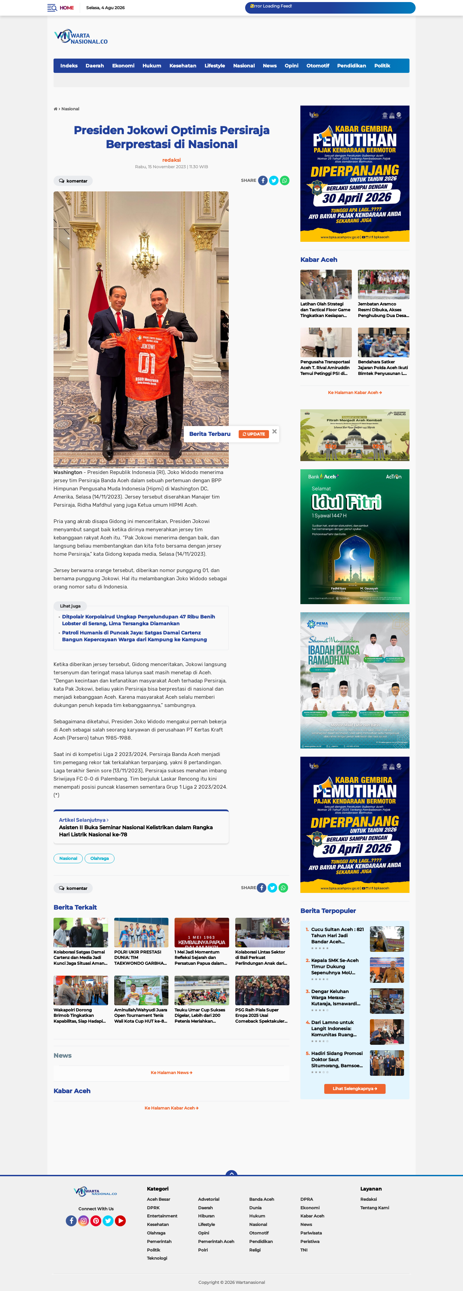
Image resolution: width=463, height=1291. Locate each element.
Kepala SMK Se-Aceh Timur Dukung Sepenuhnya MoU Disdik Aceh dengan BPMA (335, 967)
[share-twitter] (274, 180)
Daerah (95, 66)
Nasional (244, 66)
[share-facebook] (263, 180)
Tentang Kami (374, 1207)
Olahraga (99, 858)
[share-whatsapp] (284, 180)
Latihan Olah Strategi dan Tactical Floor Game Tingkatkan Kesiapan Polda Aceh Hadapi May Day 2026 (325, 309)
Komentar (73, 180)
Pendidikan (351, 66)
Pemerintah (159, 1241)
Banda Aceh (261, 1199)
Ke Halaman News (172, 1072)
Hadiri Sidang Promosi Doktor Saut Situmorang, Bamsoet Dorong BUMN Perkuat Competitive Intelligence (337, 1060)
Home (67, 8)
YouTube (125, 1223)
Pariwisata (311, 1232)
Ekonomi (123, 66)
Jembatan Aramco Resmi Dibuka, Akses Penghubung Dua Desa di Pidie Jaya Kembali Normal (382, 309)
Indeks (68, 66)
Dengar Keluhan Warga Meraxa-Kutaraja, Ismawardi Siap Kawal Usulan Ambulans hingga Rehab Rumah (334, 998)
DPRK (153, 1207)
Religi (254, 1250)
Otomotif (318, 66)
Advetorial (208, 1199)
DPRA (306, 1199)
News (270, 66)
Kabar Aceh (72, 1091)
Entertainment (162, 1215)
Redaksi (368, 1199)
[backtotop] (231, 1176)
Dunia (255, 1207)
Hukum (152, 66)
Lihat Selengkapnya (355, 1088)
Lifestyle (215, 66)
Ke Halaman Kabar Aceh (172, 1108)
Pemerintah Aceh (216, 1241)
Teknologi (157, 1258)
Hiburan (206, 1215)
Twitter (111, 1223)
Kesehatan (182, 66)
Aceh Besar (158, 1199)
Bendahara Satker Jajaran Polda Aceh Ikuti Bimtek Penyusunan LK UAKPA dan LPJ (383, 367)
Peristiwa (309, 1241)
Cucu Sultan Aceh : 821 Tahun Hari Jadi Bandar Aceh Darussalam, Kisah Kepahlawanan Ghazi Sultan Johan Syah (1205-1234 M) (337, 936)
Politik (382, 66)
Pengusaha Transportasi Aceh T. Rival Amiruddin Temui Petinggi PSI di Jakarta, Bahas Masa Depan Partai (325, 367)
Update (254, 434)
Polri (203, 1250)
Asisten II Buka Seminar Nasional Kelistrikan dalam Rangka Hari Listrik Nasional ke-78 (136, 831)
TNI (304, 1250)
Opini (291, 66)
